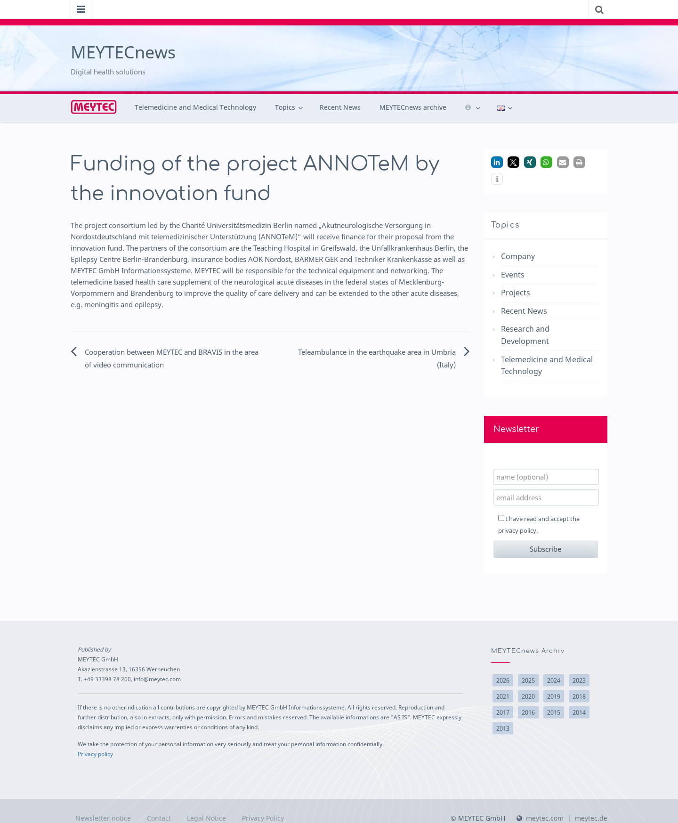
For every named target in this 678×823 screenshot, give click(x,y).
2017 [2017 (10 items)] (502, 712)
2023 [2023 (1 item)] (579, 680)
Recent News (340, 107)
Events (513, 274)
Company (518, 256)
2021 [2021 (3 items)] (502, 696)
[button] (497, 162)
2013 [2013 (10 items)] (502, 728)
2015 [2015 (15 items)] (553, 712)
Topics (285, 107)
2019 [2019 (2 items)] (553, 696)
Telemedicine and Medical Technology (195, 107)
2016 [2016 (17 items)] (528, 712)
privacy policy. (518, 530)
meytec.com (545, 818)
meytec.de (591, 818)
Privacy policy (95, 754)
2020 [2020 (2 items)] (528, 696)
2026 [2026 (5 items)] (502, 680)
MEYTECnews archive (412, 107)
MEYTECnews (123, 52)
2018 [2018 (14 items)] (579, 696)
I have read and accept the (539, 524)
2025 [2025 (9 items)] (528, 680)
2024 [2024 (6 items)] (553, 680)
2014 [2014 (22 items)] (579, 712)
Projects (515, 292)
